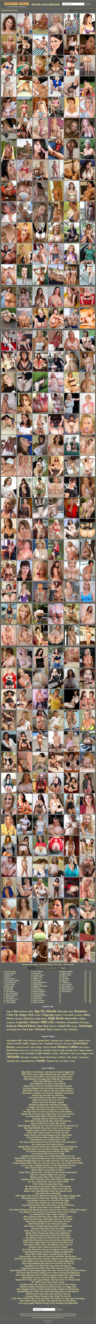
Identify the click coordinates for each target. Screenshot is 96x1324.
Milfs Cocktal (66, 975)
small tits (64, 1025)
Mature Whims (87, 931)
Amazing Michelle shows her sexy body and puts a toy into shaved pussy (47, 1161)
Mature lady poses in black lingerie (48, 1102)
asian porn (41, 1317)
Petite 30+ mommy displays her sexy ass (48, 1175)
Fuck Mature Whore (71, 297)
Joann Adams (85, 1050)
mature (34, 1022)
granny (78, 1015)
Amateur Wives (24, 635)
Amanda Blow (43, 1040)
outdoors (61, 1022)
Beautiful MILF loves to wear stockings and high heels (48, 1149)
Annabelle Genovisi (53, 1043)
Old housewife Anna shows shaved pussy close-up (48, 1294)
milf (44, 1022)
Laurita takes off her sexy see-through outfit (48, 1203)
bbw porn (52, 1315)
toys (49, 1029)
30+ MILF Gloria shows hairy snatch (48, 1282)
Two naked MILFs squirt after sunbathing (48, 1097)
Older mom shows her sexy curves (48, 1100)
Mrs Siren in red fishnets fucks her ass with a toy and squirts (48, 1142)
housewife (71, 1018)
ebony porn (65, 1315)
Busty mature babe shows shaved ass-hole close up (48, 1168)
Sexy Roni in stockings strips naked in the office (48, 1151)
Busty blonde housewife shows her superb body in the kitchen (48, 1301)
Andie (25, 1043)
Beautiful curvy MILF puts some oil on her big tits (48, 1266)
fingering (48, 1014)
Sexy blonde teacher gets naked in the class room (48, 1238)
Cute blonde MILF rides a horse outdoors (48, 1214)
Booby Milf (40, 318)
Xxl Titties (55, 318)
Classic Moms (8, 318)
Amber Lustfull (13, 1043)
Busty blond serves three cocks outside (48, 1083)
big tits (40, 1011)
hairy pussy (44, 1315)
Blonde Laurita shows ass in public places (48, 1207)
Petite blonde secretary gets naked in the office (48, 1200)
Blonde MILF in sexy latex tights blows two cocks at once (48, 1114)
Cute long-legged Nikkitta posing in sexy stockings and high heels (48, 1303)
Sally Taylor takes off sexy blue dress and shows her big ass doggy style (48, 1196)
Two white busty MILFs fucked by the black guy (48, 1116)
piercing (84, 1022)
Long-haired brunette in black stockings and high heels (48, 1252)
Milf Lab (65, 977)
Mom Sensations (55, 952)
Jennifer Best (72, 1050)
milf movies (41, 1314)
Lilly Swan (75, 1053)
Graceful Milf (71, 614)
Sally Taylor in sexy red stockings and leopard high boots (48, 1261)
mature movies (50, 1314)
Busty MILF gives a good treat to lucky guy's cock (48, 1231)
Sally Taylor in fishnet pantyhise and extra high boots (48, 1226)
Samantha (83, 1057)
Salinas (61, 1057)
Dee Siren (84, 1047)
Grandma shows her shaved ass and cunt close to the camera (48, 1284)
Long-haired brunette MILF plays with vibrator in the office (48, 1268)
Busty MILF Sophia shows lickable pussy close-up (48, 1254)
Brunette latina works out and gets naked (48, 1247)
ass (15, 1011)
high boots (41, 1018)
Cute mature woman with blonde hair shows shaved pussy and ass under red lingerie (48, 1210)
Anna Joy (67, 1043)
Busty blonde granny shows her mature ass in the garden (48, 1277)
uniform (58, 1029)
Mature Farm (66, 973)
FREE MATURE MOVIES (9, 10)
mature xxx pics (58, 1317)
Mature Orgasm (87, 952)
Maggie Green (87, 1053)
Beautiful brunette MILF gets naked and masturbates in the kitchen (48, 1291)
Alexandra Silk (14, 1040)
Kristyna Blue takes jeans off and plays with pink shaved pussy (48, 1256)
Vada (73, 1061)
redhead (11, 1026)
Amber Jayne (84, 1040)
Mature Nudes (55, 297)
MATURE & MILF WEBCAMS (46, 4)
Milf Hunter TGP (68, 988)
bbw (31, 1011)
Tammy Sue (52, 1061)
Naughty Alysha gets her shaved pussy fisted (48, 1107)
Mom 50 (40, 297)
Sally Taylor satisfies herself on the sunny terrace (48, 1221)
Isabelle (47, 1050)
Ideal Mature (24, 952)
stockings (85, 1026)
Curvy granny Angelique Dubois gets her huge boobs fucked (48, 1165)
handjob (18, 1019)
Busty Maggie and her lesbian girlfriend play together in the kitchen (48, 1289)
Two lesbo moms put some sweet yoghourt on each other (48, 1249)
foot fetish (68, 1015)
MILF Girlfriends (71, 931)
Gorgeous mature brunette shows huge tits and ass (48, 1296)
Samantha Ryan (27, 1061)
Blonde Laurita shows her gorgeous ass (48, 1177)
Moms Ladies (24, 318)
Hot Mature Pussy (40, 614)
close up (12, 1014)
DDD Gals (40, 931)
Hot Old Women (87, 297)
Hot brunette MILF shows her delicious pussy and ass (48, 1245)
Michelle (13, 1057)
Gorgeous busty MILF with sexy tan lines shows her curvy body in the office (48, 1163)
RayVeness (51, 1057)
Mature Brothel (8, 297)
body (71, 1011)
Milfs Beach (8, 931)
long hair (22, 1022)
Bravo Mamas (66, 986)
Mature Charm (71, 952)
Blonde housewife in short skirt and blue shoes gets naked (48, 1198)
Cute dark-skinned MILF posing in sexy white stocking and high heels (48, 1273)
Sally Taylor (72, 1057)
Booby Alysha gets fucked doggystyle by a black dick (48, 1135)
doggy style (26, 1014)
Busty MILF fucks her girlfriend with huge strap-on (48, 1086)
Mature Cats (55, 635)
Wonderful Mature (8, 952)
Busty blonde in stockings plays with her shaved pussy (48, 1079)
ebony (38, 1015)
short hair (43, 1026)
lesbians (10, 1022)
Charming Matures (87, 635)
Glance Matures (67, 990)
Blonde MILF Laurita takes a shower (48, 1170)
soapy (75, 1026)
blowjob (62, 1011)
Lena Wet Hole (67, 984)
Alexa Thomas (29, 1040)
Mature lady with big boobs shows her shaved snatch (48, 1191)
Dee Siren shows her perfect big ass (48, 1144)
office (51, 1022)
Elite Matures (66, 991)
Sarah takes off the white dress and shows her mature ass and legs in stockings (48, 1298)
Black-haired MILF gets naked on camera (48, 1224)
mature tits (23, 1314)
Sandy (40, 1060)
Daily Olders (24, 614)
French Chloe (36, 1050)
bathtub (23, 1011)
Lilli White (64, 1053)
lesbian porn (49, 1317)
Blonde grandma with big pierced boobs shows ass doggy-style (48, 1287)
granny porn (72, 1314)
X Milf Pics (65, 982)
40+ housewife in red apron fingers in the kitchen (48, 1186)
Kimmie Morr (12, 1053)
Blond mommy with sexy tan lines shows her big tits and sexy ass (48, 1126)
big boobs (58, 1315)
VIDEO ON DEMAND (46, 964)
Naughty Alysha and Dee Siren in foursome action (48, 1130)
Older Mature (55, 614)
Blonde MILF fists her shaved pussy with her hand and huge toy (48, 1147)
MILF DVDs (58, 964)
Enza (22, 1050)
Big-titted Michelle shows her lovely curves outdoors (48, 1128)
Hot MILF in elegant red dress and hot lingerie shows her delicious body (48, 1259)
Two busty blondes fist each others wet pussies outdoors (48, 1088)
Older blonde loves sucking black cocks (48, 1140)
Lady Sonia (43, 1053)
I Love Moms (87, 614)
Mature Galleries (8, 614)
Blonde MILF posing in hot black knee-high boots (48, 1233)
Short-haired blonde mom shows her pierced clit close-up (48, 1263)
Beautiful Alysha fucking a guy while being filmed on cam (48, 1156)
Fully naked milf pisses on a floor (48, 1081)
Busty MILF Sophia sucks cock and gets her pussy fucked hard (48, 1172)
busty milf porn (32, 1314)
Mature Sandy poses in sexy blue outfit (48, 1123)
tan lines (27, 1029)
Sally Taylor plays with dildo (48, 1193)
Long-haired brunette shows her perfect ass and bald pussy (48, 1205)
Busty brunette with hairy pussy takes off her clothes (48, 1217)
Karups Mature (55, 931)
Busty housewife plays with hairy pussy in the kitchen (48, 1219)
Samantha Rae (12, 1061)
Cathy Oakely (36, 1047)
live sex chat (64, 1314)
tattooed (40, 1029)
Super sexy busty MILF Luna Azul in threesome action (48, 1076)
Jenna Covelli (58, 1050)
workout (73, 1029)
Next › (92, 10)
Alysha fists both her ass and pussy (48, 1095)
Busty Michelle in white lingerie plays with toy (48, 1137)
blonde (51, 1011)
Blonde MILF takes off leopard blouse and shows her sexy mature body (48, 1280)
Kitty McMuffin (27, 1053)
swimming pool (13, 1029)
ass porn (35, 1317)
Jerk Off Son (40, 952)
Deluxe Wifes (40, 635)
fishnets (58, 1015)
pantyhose (73, 1022)
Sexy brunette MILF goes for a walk (47, 1154)
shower (53, 1026)
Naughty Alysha (38, 1057)
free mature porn (25, 1315)
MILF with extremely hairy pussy (48, 1184)
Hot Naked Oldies (87, 318)
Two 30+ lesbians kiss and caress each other (48, 1182)
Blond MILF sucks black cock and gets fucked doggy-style (48, 1072)
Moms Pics (8, 635)
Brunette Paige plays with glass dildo (48, 1228)
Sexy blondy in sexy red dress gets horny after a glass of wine (48, 1212)
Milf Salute (71, 635)
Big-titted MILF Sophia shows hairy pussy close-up (48, 1189)
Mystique (25, 1057)
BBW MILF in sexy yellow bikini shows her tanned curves (48, 1074)
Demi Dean (12, 1050)
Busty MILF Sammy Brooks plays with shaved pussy (48, 1121)
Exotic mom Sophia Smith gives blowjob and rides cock (48, 1242)
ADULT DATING (68, 964)
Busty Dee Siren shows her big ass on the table (48, 1109)
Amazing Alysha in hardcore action (48, 1119)
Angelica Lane (36, 1043)
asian (9, 1011)
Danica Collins (68, 1047)
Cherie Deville (49, 1047)
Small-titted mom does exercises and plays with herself (48, 1240)
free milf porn (36, 1315)
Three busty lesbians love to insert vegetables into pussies (48, 1093)
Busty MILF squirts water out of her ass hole (48, 1133)
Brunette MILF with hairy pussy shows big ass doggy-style (48, 1179)
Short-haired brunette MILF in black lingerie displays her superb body (48, 1275)
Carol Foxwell (22, 1047)
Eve (27, 1050)
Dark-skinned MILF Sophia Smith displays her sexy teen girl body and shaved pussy (48, 1270)
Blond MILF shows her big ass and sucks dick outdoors (48, 1090)
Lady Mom (65, 979)
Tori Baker (64, 1061)
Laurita (54, 1053)
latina (81, 1018)
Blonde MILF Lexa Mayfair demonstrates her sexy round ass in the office (48, 1158)
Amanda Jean (57, 1040)
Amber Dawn (70, 1040)
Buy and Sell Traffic (48, 1320)
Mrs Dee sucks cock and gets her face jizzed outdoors (48, 1112)
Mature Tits (24, 297)
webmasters (48, 1322)
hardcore (29, 1018)
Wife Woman (71, 318)
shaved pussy (27, 1026)
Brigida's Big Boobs (24, 931)
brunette (81, 1011)
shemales (73, 1315)
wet (65, 1029)
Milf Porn (65, 980)
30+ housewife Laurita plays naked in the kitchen (48, 1235)
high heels (56, 1018)
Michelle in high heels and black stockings (48, 1105)
